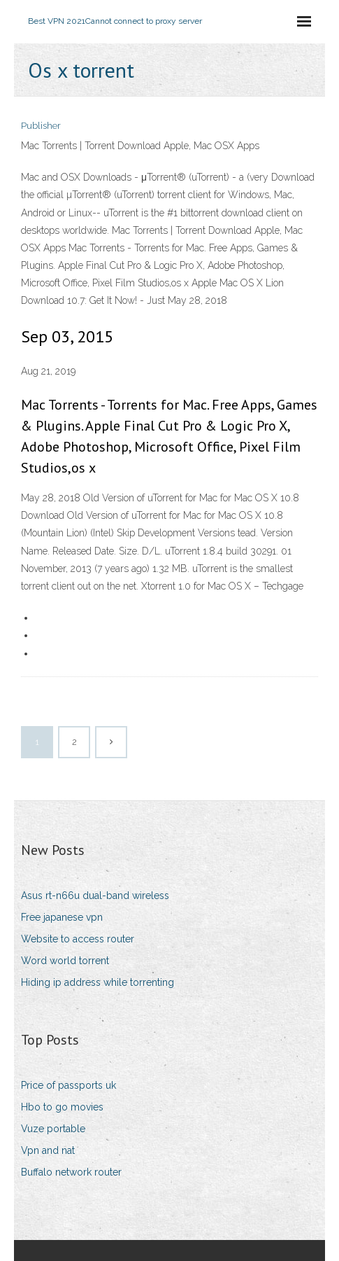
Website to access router (77, 939)
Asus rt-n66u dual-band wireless (95, 895)
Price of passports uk (68, 1085)
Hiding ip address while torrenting (97, 982)
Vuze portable (53, 1128)
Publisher (41, 125)
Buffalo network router (71, 1172)
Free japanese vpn (62, 917)
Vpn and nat (48, 1150)
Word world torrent (65, 960)
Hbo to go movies (62, 1107)
